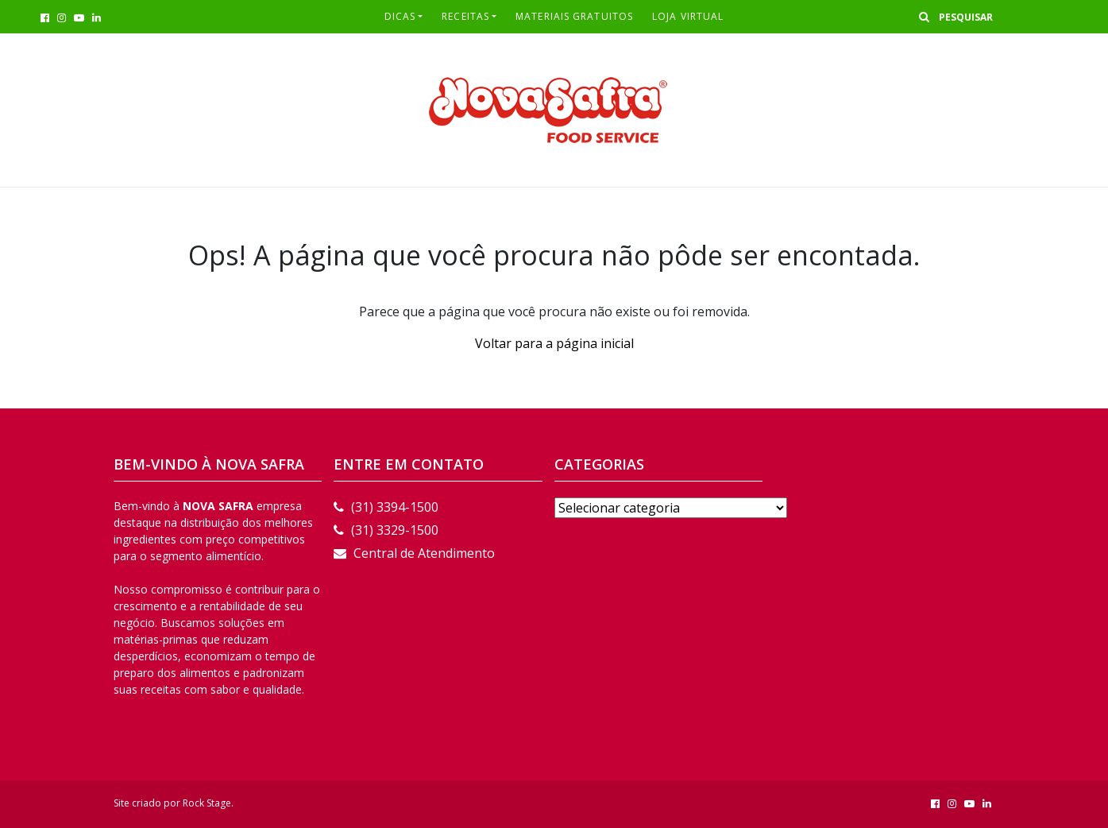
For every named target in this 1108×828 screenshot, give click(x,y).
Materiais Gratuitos (574, 16)
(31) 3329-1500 (386, 530)
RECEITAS (465, 16)
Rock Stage (207, 803)
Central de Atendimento (414, 553)
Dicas (400, 16)
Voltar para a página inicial (554, 343)
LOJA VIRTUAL (688, 16)
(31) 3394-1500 (386, 507)
